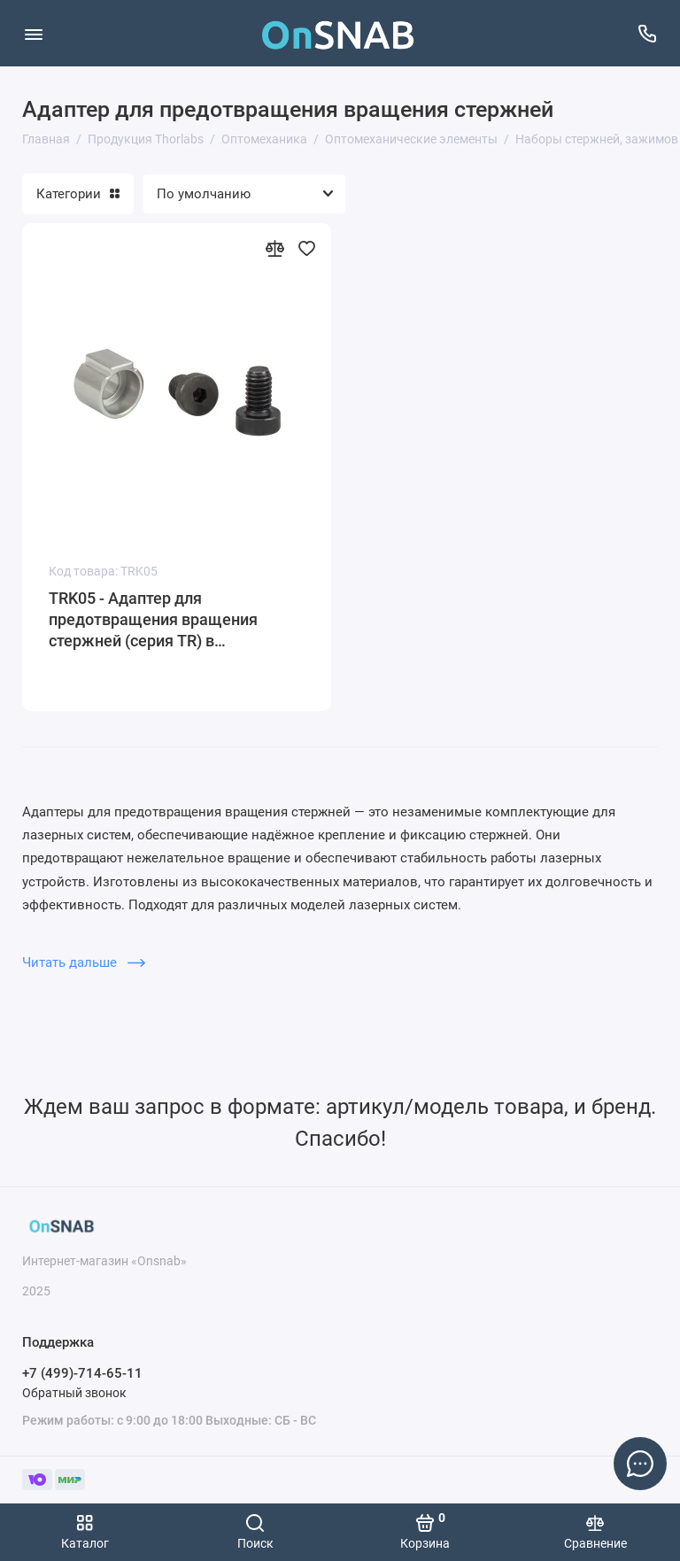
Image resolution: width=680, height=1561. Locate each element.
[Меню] (33, 33)
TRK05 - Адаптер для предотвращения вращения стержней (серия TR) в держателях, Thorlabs (153, 620)
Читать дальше (83, 962)
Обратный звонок (74, 1393)
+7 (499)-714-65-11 (82, 1373)
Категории (78, 194)
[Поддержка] (647, 33)
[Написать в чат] (640, 1463)
